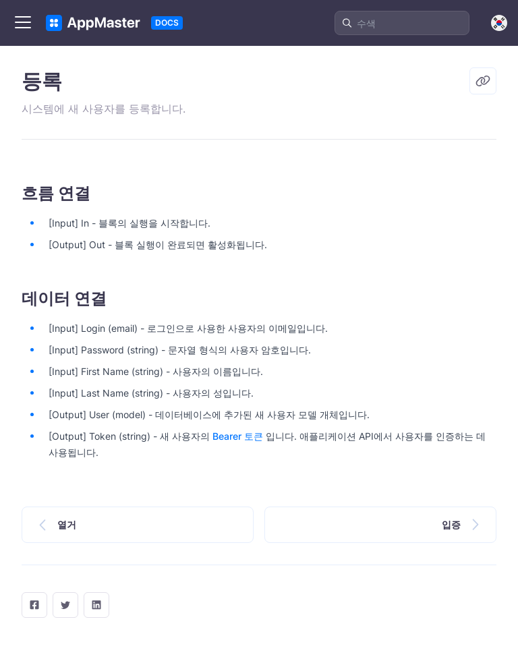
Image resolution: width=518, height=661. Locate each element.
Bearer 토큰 (237, 436)
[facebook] (34, 605)
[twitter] (65, 605)
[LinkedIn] (96, 605)
